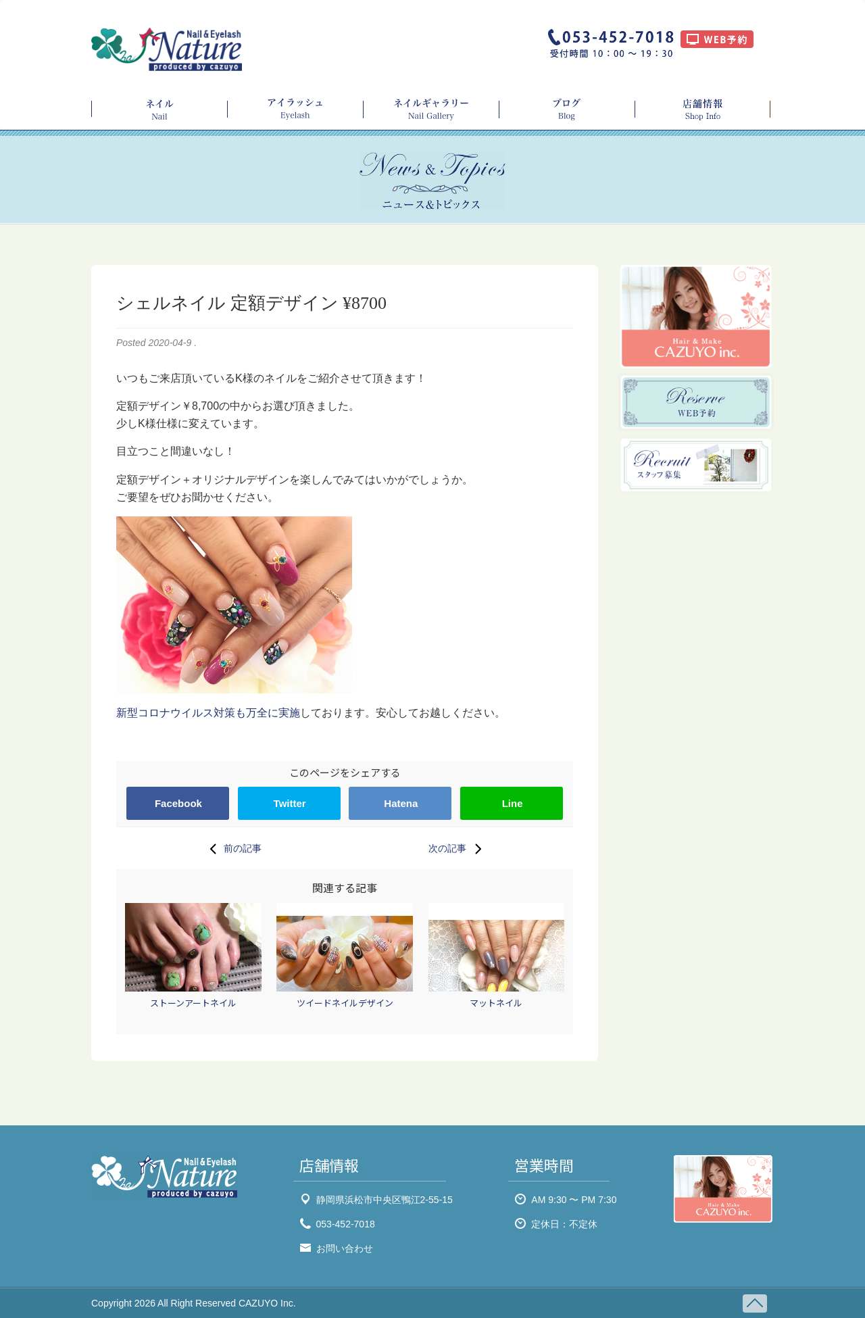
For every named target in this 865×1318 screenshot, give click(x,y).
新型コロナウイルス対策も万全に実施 (208, 712)
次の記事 (458, 848)
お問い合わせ (344, 1248)
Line (512, 803)
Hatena (401, 803)
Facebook (178, 803)
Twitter (290, 803)
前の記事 (232, 848)
